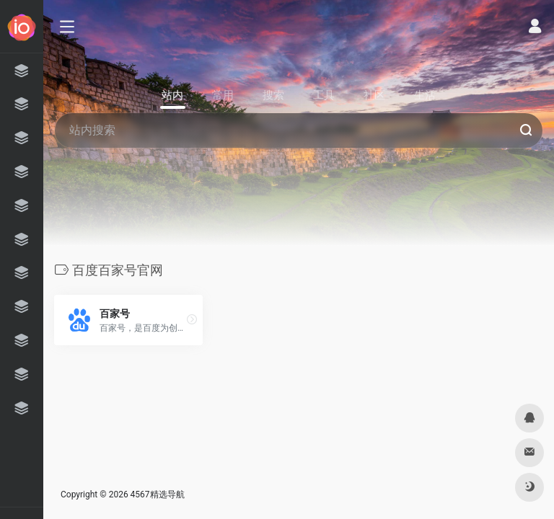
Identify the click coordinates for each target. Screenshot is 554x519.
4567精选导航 (158, 494)
